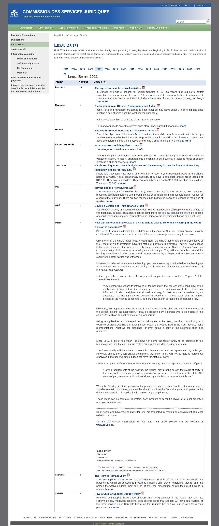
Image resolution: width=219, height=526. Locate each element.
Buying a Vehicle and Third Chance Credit (119, 206)
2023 (82, 69)
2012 (173, 69)
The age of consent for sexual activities (118, 88)
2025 (66, 69)
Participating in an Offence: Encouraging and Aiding (125, 106)
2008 (197, 69)
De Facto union (25, 68)
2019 (115, 69)
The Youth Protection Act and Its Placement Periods (125, 130)
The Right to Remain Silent (110, 475)
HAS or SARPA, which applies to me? (117, 145)
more (104, 101)
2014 (156, 69)
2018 (123, 69)
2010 (181, 69)
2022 (90, 69)
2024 (74, 69)
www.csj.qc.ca (104, 424)
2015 (148, 69)
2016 (140, 69)
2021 (98, 69)
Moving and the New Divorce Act (114, 187)
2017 (131, 69)
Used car (22, 72)
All (65, 73)
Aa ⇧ (187, 5)
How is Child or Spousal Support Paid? (118, 494)
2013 (165, 69)
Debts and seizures (27, 58)
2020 (107, 69)
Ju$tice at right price (28, 63)
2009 (189, 69)
